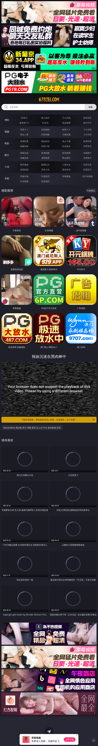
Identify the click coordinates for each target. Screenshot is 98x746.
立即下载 (69, 739)
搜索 (91, 107)
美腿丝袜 (24, 157)
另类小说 (45, 169)
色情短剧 (45, 181)
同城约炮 (24, 176)
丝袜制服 (45, 134)
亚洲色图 (45, 153)
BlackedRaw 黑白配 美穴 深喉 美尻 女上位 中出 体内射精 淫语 (32, 427)
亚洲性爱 (24, 141)
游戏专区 (87, 117)
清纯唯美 (45, 157)
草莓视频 (66, 176)
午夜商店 (45, 176)
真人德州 (45, 117)
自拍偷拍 (45, 129)
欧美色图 (66, 153)
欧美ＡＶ (66, 129)
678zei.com (49, 100)
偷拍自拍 (45, 141)
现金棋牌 (66, 122)
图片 (7, 155)
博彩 (7, 120)
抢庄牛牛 (87, 122)
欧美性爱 (87, 141)
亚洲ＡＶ (24, 129)
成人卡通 (66, 141)
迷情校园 (24, 169)
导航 (7, 178)
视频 (7, 131)
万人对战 (66, 117)
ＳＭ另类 (87, 134)
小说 (7, 166)
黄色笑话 (66, 169)
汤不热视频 (87, 176)
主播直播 (66, 134)
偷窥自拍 (24, 153)
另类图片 (87, 157)
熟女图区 (66, 157)
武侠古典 (87, 164)
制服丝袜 (24, 146)
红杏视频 (24, 181)
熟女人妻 (24, 134)
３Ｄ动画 (87, 129)
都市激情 (24, 164)
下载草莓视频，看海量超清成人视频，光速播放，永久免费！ (58, 419)
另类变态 (87, 146)
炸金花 (45, 122)
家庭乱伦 (45, 164)
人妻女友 (66, 164)
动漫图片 (87, 153)
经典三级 (45, 146)
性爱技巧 (87, 169)
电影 (7, 143)
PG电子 (24, 117)
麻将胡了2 (24, 122)
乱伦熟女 (66, 146)
